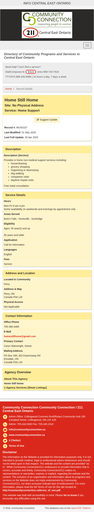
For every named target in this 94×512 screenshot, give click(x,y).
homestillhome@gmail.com (20, 336)
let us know (70, 495)
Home (8, 88)
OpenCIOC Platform (81, 508)
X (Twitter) (15, 440)
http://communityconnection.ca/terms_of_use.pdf (31, 490)
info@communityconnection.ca (27, 429)
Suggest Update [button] (47, 119)
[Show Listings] (37, 387)
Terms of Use (16, 445)
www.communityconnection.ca (27, 435)
